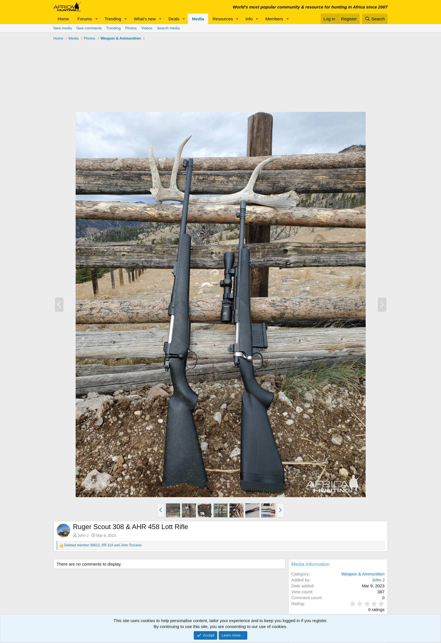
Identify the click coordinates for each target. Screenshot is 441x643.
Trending (113, 18)
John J (83, 535)
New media (63, 28)
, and (103, 545)
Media (198, 18)
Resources (222, 18)
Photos (131, 28)
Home (63, 18)
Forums (85, 18)
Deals (174, 18)
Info (249, 18)
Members (274, 18)
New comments (89, 28)
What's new (145, 18)
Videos (146, 28)
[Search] (375, 19)
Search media (168, 28)
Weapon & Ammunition (362, 573)
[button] (96, 19)
